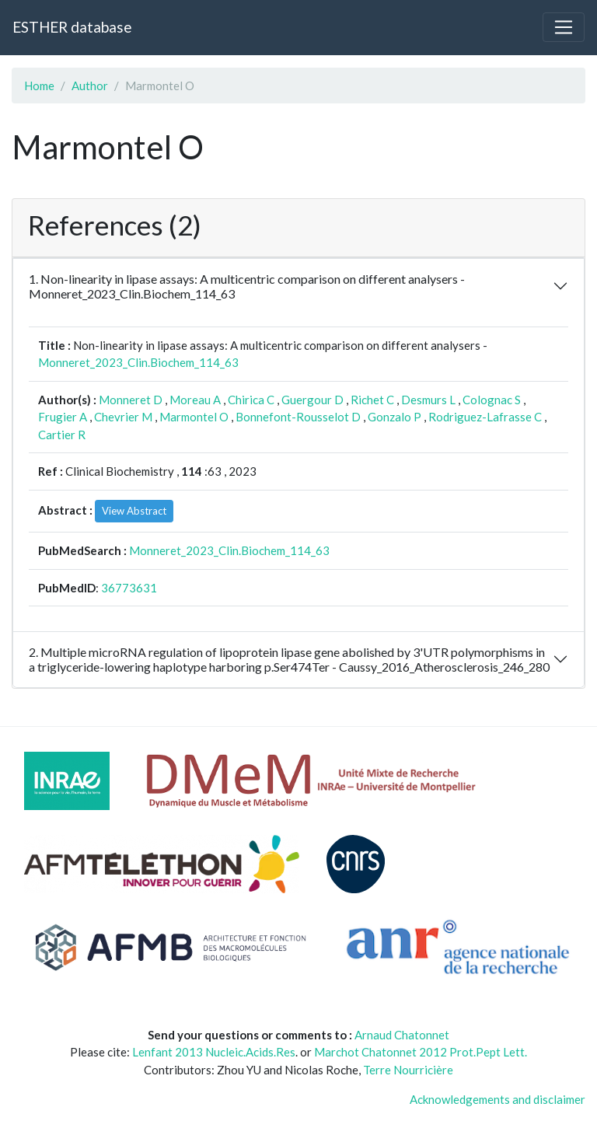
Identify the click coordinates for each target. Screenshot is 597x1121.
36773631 (129, 588)
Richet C (372, 400)
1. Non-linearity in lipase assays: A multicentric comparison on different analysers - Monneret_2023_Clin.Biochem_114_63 (247, 286)
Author (90, 86)
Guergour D (312, 400)
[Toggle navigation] (564, 27)
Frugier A (62, 417)
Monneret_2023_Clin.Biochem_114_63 (138, 362)
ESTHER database (71, 27)
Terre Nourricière (408, 1070)
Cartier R (62, 435)
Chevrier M (123, 417)
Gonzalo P (394, 417)
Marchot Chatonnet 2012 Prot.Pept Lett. (420, 1052)
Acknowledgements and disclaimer (497, 1099)
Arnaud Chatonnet (401, 1035)
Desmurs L (428, 400)
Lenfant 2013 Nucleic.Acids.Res (213, 1052)
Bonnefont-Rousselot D (298, 417)
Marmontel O (194, 417)
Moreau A (195, 400)
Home (39, 86)
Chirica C (251, 400)
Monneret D (130, 400)
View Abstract (134, 511)
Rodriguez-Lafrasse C (485, 417)
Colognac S (492, 400)
